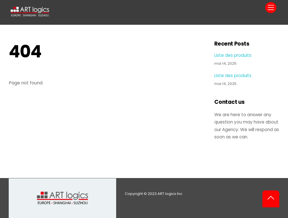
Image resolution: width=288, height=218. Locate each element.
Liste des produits (232, 55)
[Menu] (270, 7)
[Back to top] (270, 198)
